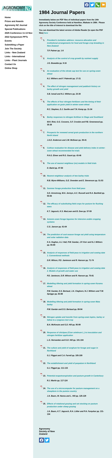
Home (8, 17)
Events (8, 41)
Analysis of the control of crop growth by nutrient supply (72, 58)
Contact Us (10, 64)
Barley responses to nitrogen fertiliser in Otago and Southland (75, 117)
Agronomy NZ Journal (16, 25)
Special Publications (15, 29)
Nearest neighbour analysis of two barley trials (68, 176)
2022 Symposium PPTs (16, 37)
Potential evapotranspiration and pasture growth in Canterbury (75, 376)
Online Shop (11, 68)
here (46, 33)
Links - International (15, 56)
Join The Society (13, 49)
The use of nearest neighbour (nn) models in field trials (71, 163)
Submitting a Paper (14, 45)
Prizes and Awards (14, 21)
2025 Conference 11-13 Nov (18, 33)
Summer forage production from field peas (66, 188)
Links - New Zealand (15, 52)
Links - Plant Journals (16, 60)
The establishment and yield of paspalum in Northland (71, 363)
